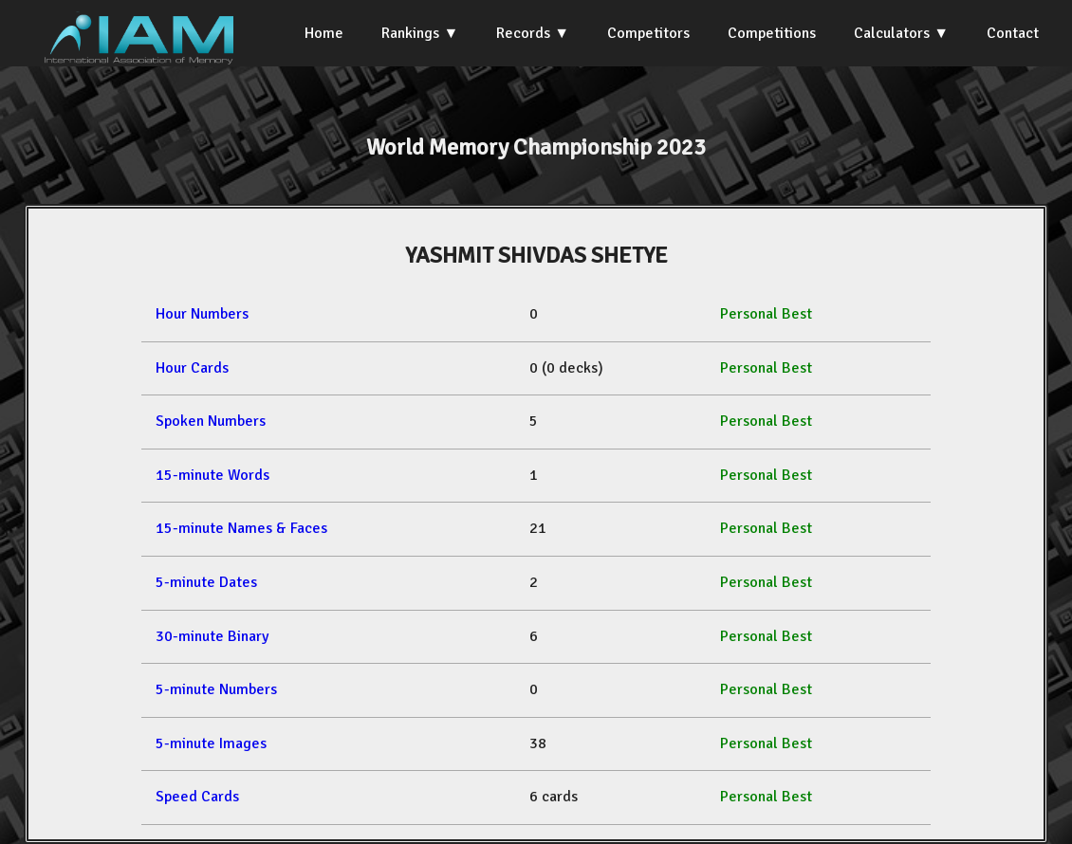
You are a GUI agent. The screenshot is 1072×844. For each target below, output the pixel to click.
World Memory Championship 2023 (536, 147)
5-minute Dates (206, 582)
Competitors (648, 33)
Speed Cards (197, 796)
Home (324, 33)
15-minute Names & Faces (241, 528)
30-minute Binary (212, 636)
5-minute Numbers (216, 689)
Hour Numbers (202, 313)
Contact (1013, 33)
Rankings (410, 33)
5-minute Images (211, 743)
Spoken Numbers (211, 421)
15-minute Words (212, 475)
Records (523, 33)
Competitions (772, 33)
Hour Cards (192, 367)
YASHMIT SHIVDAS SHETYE (536, 255)
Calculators (892, 33)
